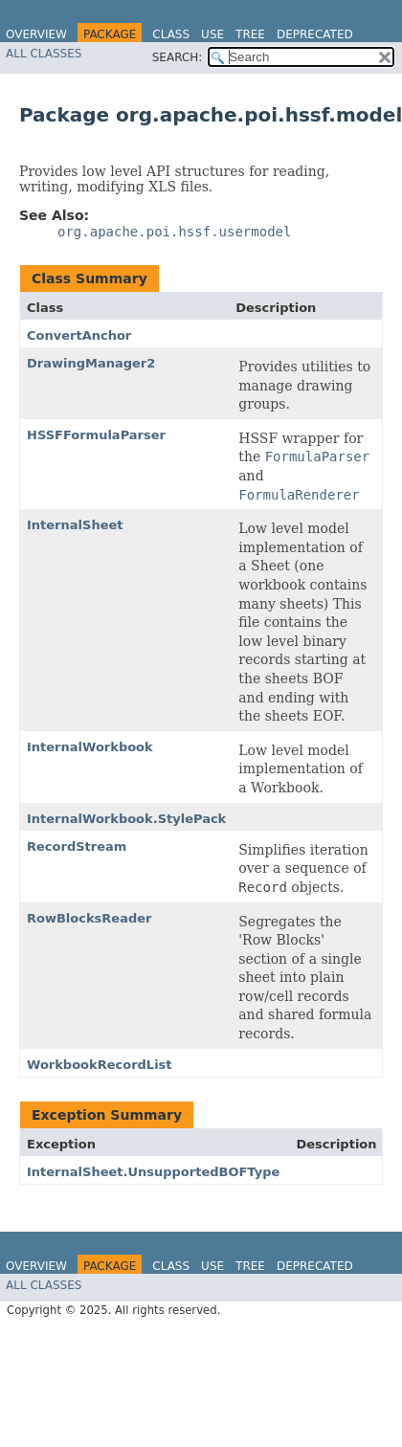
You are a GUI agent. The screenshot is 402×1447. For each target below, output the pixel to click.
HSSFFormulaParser (96, 435)
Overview (36, 34)
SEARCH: (177, 57)
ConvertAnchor (79, 335)
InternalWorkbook (90, 747)
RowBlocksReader (89, 918)
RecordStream (76, 846)
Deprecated (315, 34)
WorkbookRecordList (99, 1064)
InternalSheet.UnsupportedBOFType (153, 1172)
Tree (250, 34)
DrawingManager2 (91, 363)
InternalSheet (75, 525)
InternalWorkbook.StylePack (126, 819)
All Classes (43, 53)
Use (212, 34)
